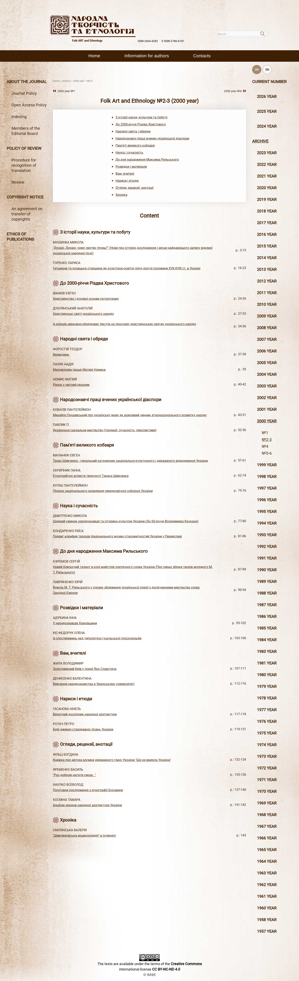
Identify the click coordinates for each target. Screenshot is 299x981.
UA (257, 69)
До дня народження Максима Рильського (147, 159)
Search (265, 34)
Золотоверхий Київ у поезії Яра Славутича (85, 669)
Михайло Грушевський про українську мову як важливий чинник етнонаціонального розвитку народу (130, 415)
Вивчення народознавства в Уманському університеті (93, 684)
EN (267, 69)
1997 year (266, 488)
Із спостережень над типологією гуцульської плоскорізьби (97, 638)
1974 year (266, 744)
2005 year (266, 362)
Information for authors (146, 55)
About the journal (27, 81)
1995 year (266, 511)
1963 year (266, 873)
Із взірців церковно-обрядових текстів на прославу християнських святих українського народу (124, 324)
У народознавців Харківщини (75, 623)
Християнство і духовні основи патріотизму (86, 299)
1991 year (266, 558)
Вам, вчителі (124, 174)
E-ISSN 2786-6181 (173, 41)
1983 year (266, 651)
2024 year (266, 126)
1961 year (266, 896)
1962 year (266, 884)
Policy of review (24, 148)
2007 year (266, 339)
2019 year (266, 199)
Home (94, 55)
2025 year (266, 111)
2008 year (266, 327)
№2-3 (267, 439)
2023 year (266, 152)
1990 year (266, 569)
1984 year (266, 639)
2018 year (266, 211)
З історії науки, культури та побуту (141, 117)
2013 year (266, 269)
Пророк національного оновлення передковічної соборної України (103, 491)
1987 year (266, 604)
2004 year (266, 374)
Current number (269, 81)
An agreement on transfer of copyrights (26, 214)
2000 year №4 (232, 91)
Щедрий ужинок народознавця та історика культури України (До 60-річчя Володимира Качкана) (126, 521)
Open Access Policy (28, 105)
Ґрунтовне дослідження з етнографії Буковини (88, 790)
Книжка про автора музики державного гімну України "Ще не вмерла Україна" (112, 760)
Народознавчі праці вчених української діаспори (152, 138)
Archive (260, 141)
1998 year (266, 476)
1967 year (266, 826)
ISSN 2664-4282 (148, 41)
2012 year (266, 281)
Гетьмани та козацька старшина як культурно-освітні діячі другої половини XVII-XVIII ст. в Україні (126, 268)
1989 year (266, 581)
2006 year (266, 351)
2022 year (266, 164)
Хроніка (121, 195)
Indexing (19, 116)
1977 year (266, 709)
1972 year (266, 768)
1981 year (266, 663)
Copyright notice (25, 197)
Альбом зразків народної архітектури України (87, 805)
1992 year (266, 546)
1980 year (266, 674)
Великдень (61, 354)
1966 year (266, 838)
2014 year (266, 257)
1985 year (266, 628)
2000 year (266, 421)
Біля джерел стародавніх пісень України (83, 729)
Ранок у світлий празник (71, 385)
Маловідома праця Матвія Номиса (79, 370)
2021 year (266, 176)
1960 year (266, 908)
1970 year (266, 791)
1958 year (266, 919)
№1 (265, 432)
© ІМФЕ (149, 975)
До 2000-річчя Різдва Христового (140, 124)
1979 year (266, 686)
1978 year (266, 698)
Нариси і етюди (127, 181)
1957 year (266, 931)
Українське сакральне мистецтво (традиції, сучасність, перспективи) (105, 430)
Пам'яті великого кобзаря (135, 145)
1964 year (266, 861)
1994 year (266, 523)
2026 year (266, 96)
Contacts (202, 55)
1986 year (266, 616)
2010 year (266, 304)
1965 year (266, 849)
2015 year (266, 246)
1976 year (266, 721)
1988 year (266, 593)
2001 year (266, 409)
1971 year (266, 779)
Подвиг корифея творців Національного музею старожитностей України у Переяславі (117, 536)
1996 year (266, 499)
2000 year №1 (66, 91)
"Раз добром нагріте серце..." (74, 775)
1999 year (266, 464)
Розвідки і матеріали (131, 166)
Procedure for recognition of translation (23, 165)
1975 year (266, 733)
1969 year (266, 803)
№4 (265, 446)
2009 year (266, 316)
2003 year (266, 386)
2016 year (266, 234)
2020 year (266, 187)
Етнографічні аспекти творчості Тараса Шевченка (91, 476)
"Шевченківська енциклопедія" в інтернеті (84, 835)
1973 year (266, 756)
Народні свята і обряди (133, 131)
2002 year (266, 397)
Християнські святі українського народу (83, 314)
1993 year (266, 534)
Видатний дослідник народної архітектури (85, 714)
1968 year (266, 814)
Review (17, 182)
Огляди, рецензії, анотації (134, 188)
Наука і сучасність (129, 152)
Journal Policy (24, 93)
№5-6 (267, 453)
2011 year (266, 292)
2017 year (266, 222)
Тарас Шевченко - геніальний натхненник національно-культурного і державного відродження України (130, 461)
